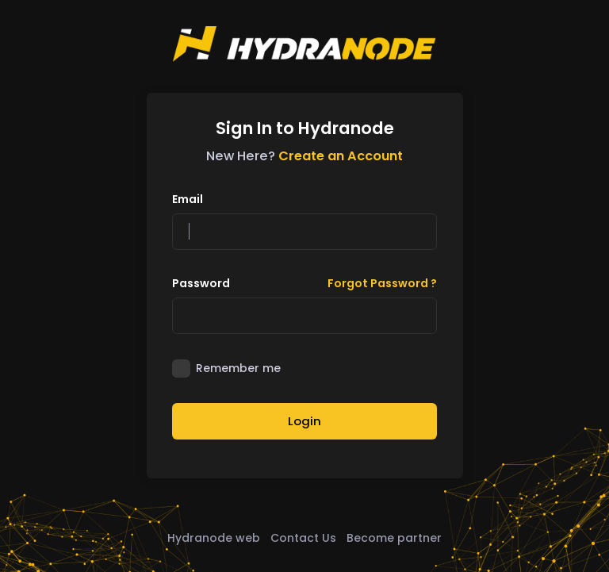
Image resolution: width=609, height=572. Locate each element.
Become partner (394, 538)
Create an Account (340, 156)
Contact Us (303, 538)
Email (187, 199)
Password (201, 283)
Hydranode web (213, 538)
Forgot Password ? (382, 283)
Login (304, 421)
